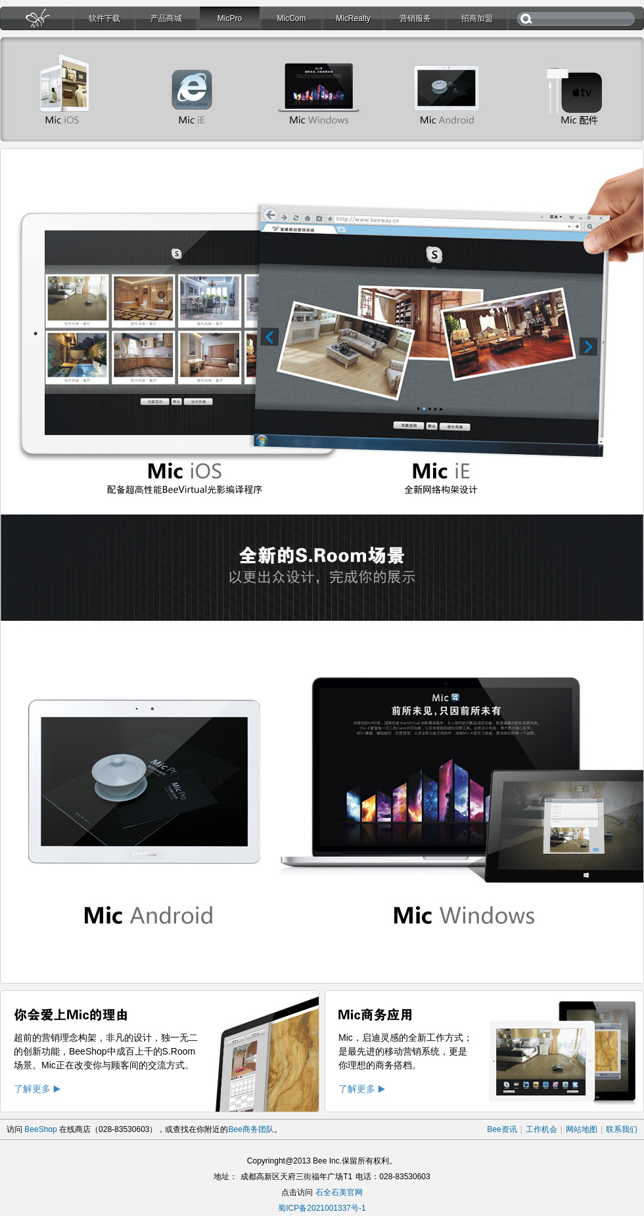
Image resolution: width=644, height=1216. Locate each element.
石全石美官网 (339, 1192)
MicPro (230, 18)
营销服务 (415, 18)
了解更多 (32, 1088)
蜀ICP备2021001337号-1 (321, 1208)
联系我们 (621, 1129)
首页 (36, 22)
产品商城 (166, 18)
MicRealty (353, 18)
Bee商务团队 (250, 1129)
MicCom (291, 18)
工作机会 (541, 1129)
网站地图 (581, 1129)
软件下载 (104, 18)
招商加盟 (477, 18)
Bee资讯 (502, 1129)
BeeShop (40, 1129)
